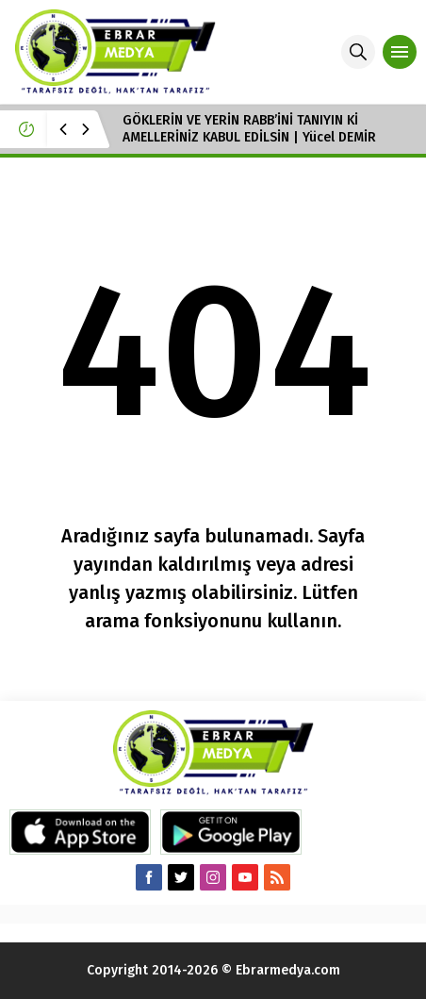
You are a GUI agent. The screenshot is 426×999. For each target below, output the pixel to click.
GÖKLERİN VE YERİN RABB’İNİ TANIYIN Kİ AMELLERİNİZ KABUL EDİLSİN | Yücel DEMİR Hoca (249, 137)
